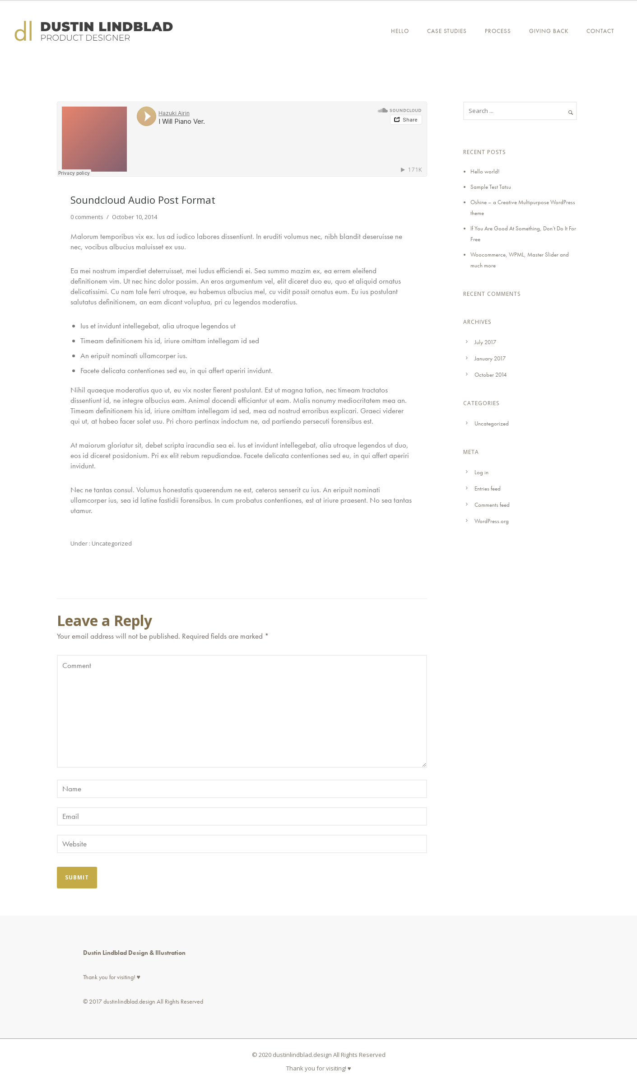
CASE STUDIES (447, 31)
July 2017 (485, 342)
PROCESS (498, 31)
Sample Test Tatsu (490, 187)
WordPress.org (491, 521)
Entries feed (487, 488)
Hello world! (485, 171)
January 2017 (490, 358)
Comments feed (492, 505)
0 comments (86, 217)
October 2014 (490, 374)
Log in (481, 472)
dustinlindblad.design (129, 1001)
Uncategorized (111, 543)
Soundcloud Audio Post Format (142, 199)
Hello (400, 31)
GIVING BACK (548, 31)
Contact (600, 31)
